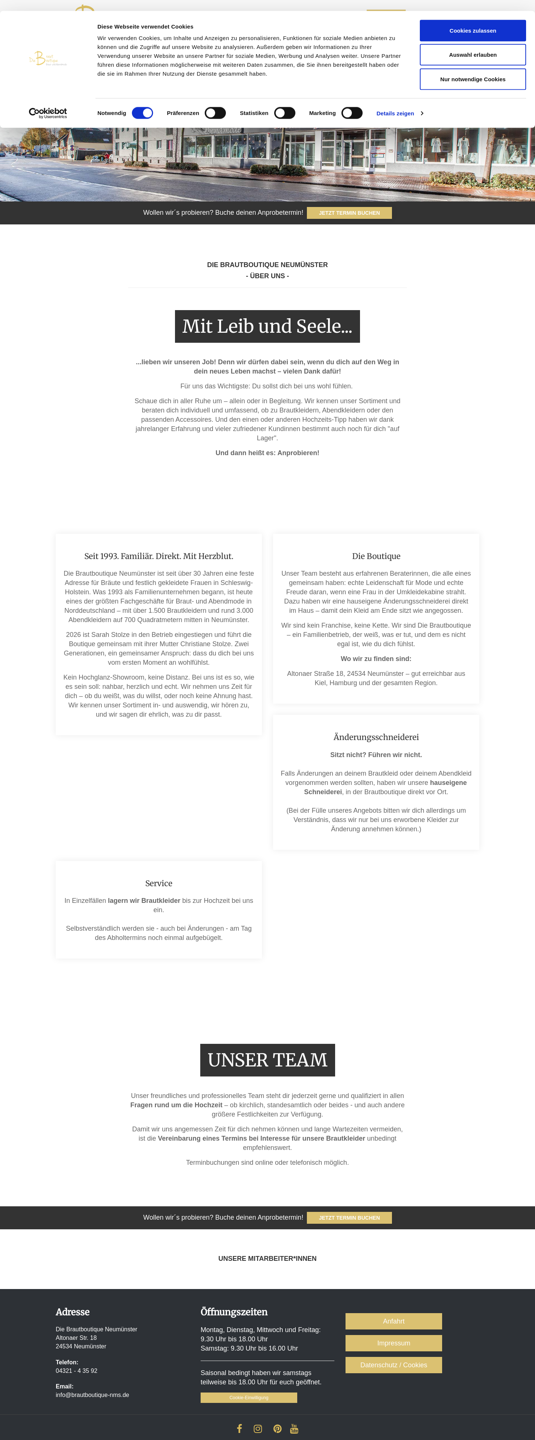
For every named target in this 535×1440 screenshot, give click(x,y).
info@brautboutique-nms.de (92, 1395)
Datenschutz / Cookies (393, 1365)
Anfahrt (394, 1321)
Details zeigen (395, 102)
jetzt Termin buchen (349, 1218)
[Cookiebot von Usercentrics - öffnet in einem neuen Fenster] (48, 102)
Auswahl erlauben (473, 44)
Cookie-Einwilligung (249, 1397)
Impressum (393, 1343)
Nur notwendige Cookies (473, 68)
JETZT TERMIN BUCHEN (349, 213)
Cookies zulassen (473, 19)
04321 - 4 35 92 (76, 1371)
